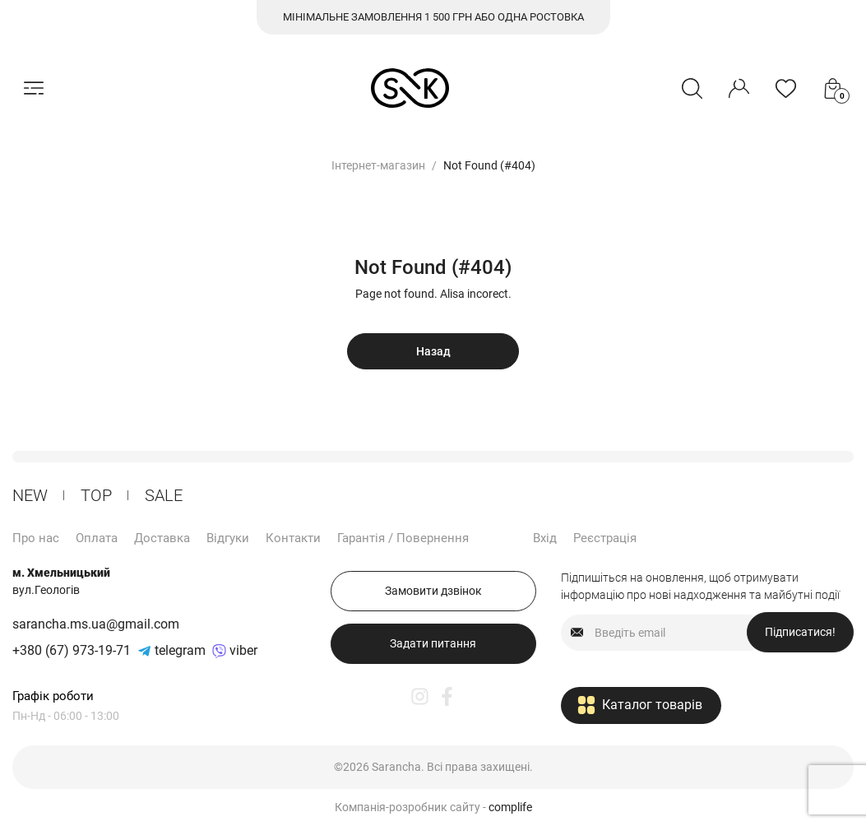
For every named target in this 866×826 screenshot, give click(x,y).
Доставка (162, 538)
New (30, 495)
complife (510, 807)
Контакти (293, 538)
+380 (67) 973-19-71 (71, 650)
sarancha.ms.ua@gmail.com (95, 624)
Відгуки (227, 538)
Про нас (35, 538)
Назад (433, 351)
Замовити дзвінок (433, 590)
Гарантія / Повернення (403, 538)
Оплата (97, 538)
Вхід (545, 538)
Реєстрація (605, 538)
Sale (164, 495)
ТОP (96, 495)
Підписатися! (800, 631)
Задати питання (433, 643)
